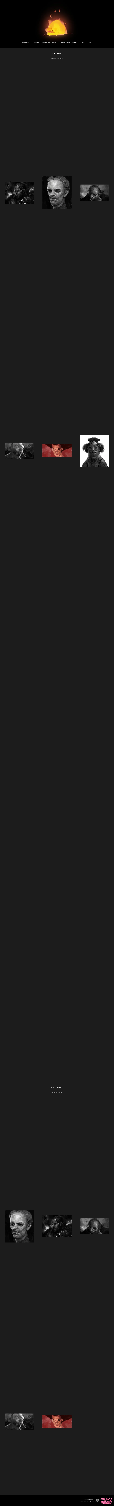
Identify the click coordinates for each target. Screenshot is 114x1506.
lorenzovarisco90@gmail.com (89, 1501)
